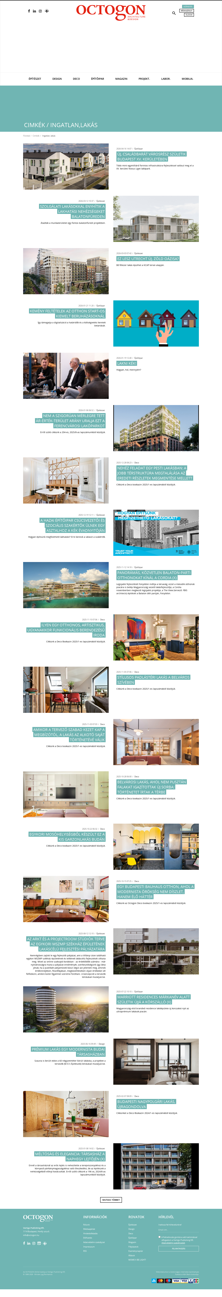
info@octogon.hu (31, 1235)
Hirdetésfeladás (90, 1233)
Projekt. (144, 78)
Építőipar (97, 78)
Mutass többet (111, 1199)
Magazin (121, 78)
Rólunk (86, 1224)
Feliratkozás (178, 1248)
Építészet (35, 78)
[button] (174, 12)
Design (57, 78)
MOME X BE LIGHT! (137, 1259)
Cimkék (36, 135)
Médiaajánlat (186, 11)
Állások (189, 15)
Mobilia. (187, 78)
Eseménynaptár (135, 1251)
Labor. (166, 78)
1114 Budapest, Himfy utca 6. (36, 1231)
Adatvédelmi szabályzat (94, 1242)
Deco (76, 78)
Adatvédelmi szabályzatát (173, 1242)
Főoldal (26, 135)
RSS (85, 1251)
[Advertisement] (111, 49)
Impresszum (89, 1246)
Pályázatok (133, 1246)
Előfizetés (188, 6)
